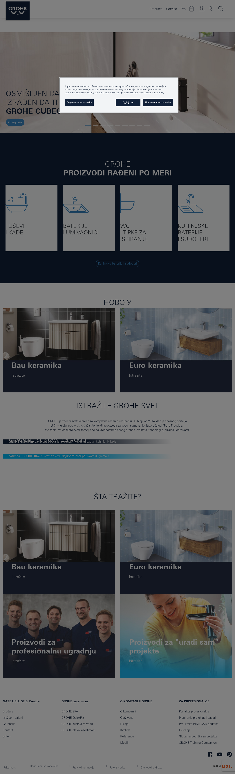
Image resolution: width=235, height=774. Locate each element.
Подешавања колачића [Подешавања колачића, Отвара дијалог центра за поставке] (79, 102)
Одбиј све (128, 102)
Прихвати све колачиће (158, 102)
